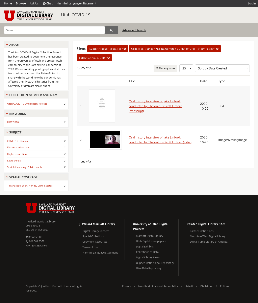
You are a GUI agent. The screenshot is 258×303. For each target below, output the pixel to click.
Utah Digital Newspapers (150, 241)
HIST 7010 (13, 122)
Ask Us (34, 3)
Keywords (17, 114)
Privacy (126, 286)
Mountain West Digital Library (208, 236)
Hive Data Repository (148, 268)
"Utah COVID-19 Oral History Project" (175, 48)
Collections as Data (147, 252)
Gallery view (166, 68)
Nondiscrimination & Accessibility (158, 286)
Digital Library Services (95, 231)
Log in (252, 3)
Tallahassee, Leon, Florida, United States (30, 185)
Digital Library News (148, 257)
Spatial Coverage (23, 177)
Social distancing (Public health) (25, 167)
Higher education (17, 154)
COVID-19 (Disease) (18, 141)
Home (8, 3)
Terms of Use (90, 247)
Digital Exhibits (145, 246)
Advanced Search (134, 30)
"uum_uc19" (94, 57)
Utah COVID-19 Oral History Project (27, 103)
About (14, 45)
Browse (21, 3)
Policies (224, 286)
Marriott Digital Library (149, 236)
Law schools (14, 160)
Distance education (18, 147)
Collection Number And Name (34, 95)
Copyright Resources (94, 241)
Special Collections (93, 236)
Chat (48, 3)
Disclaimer (206, 286)
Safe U (189, 286)
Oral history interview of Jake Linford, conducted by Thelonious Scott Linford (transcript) (155, 106)
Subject (15, 132)
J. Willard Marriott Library (41, 221)
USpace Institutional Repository (155, 263)
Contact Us (34, 237)
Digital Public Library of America (209, 241)
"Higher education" (107, 48)
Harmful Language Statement (76, 3)
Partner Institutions (201, 231)
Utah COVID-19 (76, 15)
